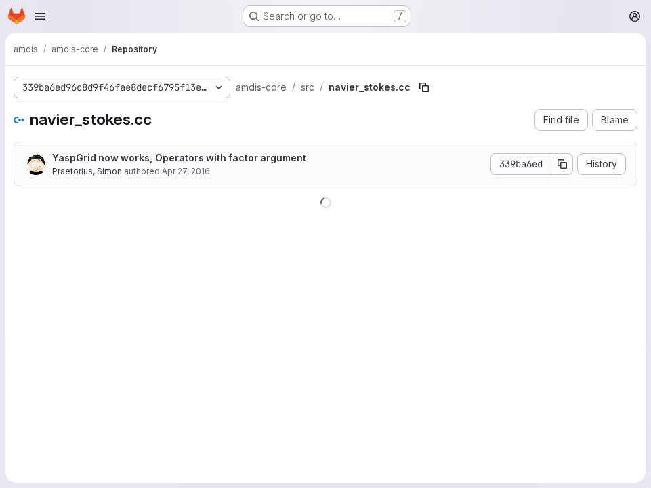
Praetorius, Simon (87, 171)
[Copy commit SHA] (562, 164)
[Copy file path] (424, 87)
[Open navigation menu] (40, 16)
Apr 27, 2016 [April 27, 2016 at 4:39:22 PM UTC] (186, 171)
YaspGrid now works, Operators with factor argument (179, 157)
